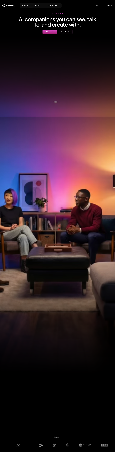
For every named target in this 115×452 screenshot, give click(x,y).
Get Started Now (50, 32)
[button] (26, 5)
